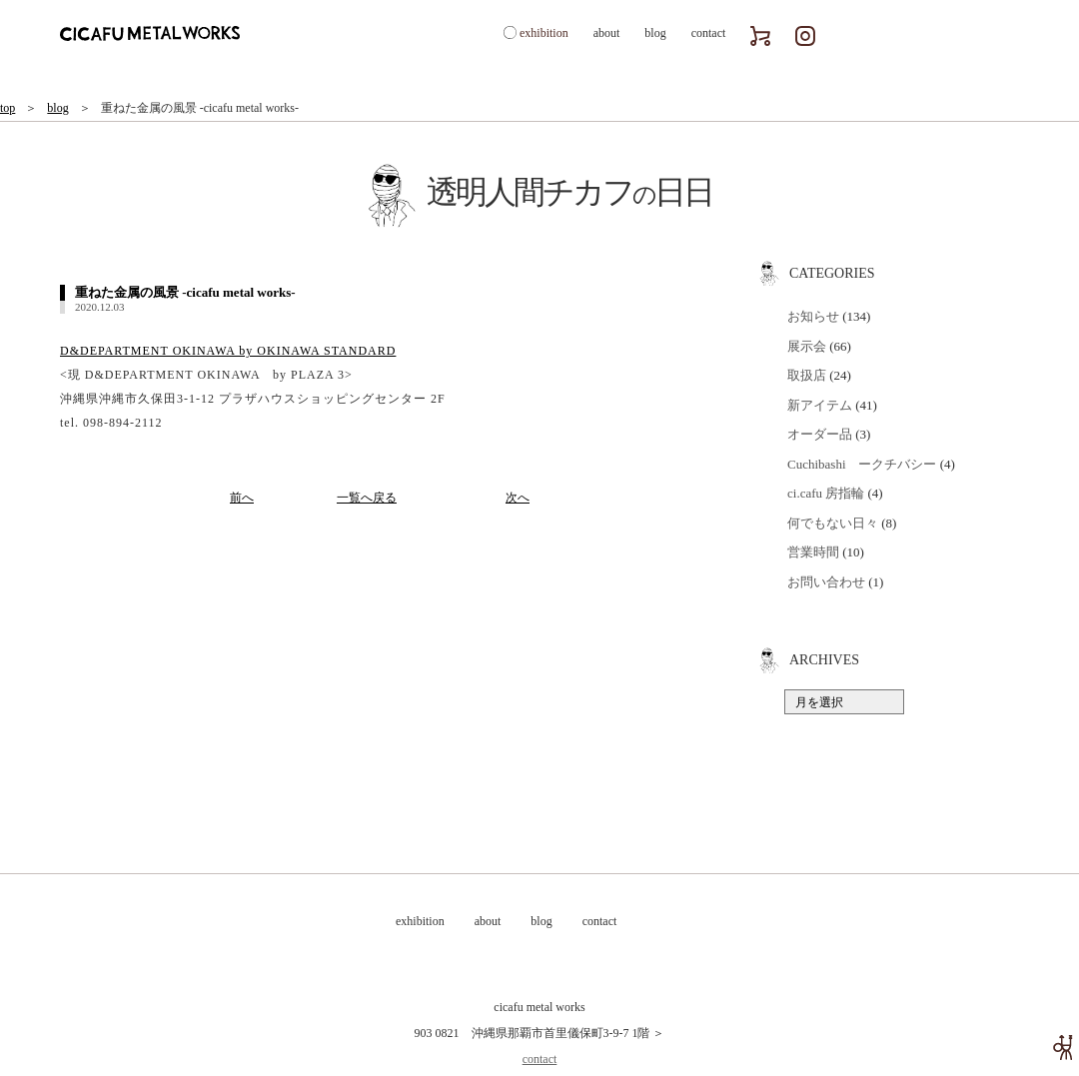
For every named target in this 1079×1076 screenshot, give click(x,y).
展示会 (806, 346)
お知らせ (813, 316)
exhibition (544, 33)
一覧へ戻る (367, 498)
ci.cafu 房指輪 (825, 493)
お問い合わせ (826, 581)
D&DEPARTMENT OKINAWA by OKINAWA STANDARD (228, 351)
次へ (518, 498)
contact (708, 33)
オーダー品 (819, 434)
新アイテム (819, 405)
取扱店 (806, 375)
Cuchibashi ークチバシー (862, 464)
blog (654, 33)
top (7, 108)
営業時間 (813, 551)
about (606, 33)
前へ (242, 498)
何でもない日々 (832, 523)
